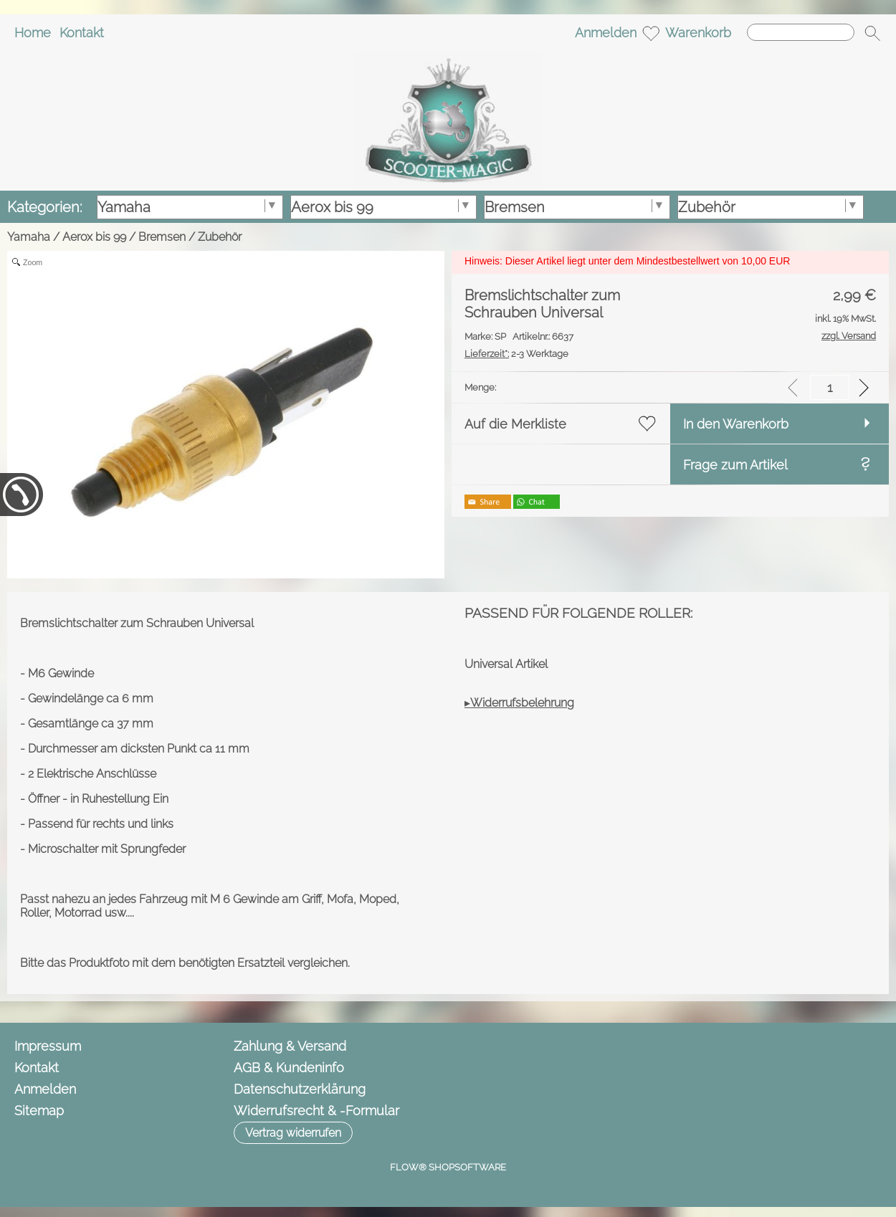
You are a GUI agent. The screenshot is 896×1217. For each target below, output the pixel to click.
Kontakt (81, 32)
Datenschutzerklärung (300, 1089)
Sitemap (39, 1110)
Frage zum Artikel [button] (735, 464)
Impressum (47, 1046)
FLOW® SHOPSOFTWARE (448, 1167)
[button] (872, 33)
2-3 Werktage (516, 353)
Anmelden (606, 32)
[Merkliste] (651, 33)
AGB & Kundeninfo (289, 1067)
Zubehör (220, 237)
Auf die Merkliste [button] (515, 423)
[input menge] (829, 387)
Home (32, 32)
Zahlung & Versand (290, 1046)
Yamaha (28, 237)
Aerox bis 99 (94, 237)
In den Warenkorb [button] (735, 423)
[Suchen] (800, 32)
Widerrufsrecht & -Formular (316, 1110)
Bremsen (162, 237)
